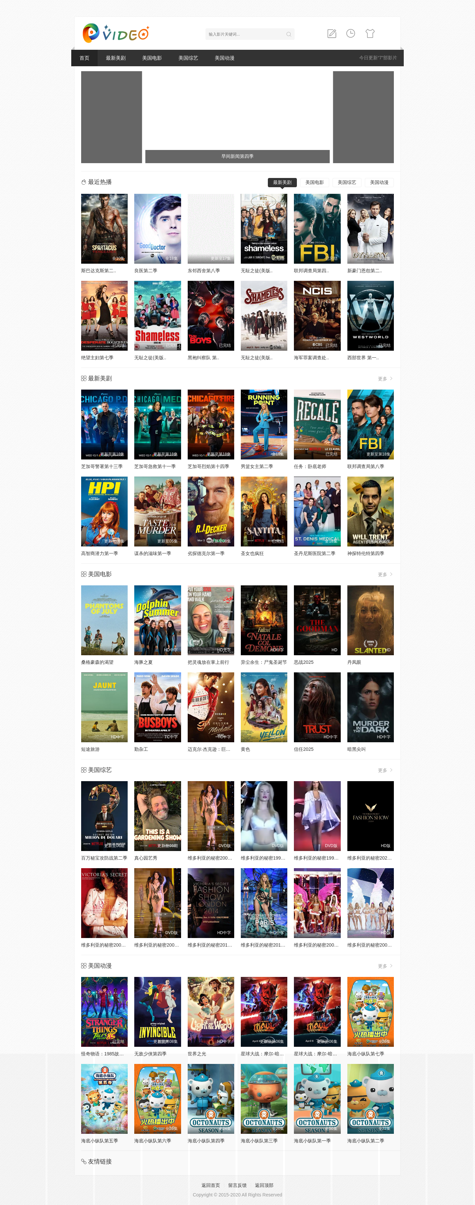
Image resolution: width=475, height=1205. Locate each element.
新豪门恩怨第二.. (364, 270)
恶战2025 (303, 662)
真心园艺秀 (145, 858)
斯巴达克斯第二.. (98, 270)
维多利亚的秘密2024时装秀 (375, 858)
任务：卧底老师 (310, 466)
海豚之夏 (143, 662)
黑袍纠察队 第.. (203, 357)
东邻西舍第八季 (204, 270)
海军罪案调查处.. (311, 357)
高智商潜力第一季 (99, 553)
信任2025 (303, 749)
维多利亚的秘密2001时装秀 (109, 945)
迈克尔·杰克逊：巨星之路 (214, 749)
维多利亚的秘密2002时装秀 (162, 945)
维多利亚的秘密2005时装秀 (322, 945)
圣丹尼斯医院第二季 (314, 553)
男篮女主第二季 (257, 466)
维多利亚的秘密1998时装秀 (269, 858)
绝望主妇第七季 (97, 357)
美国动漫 (225, 58)
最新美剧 (116, 58)
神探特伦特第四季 (365, 553)
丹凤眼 (354, 662)
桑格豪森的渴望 (97, 662)
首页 (84, 58)
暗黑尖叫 (356, 749)
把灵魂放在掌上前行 (208, 662)
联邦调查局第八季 (365, 466)
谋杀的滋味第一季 (152, 553)
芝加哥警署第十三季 (102, 466)
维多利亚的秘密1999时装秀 (322, 858)
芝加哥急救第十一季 (155, 466)
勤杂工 (141, 749)
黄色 (245, 749)
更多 (386, 378)
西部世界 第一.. (363, 357)
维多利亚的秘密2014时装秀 (216, 945)
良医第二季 (145, 270)
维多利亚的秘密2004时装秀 (375, 945)
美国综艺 (188, 58)
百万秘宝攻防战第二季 (104, 858)
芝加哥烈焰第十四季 (208, 466)
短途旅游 (90, 749)
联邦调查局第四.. (311, 270)
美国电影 (152, 58)
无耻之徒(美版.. (256, 270)
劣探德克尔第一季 (206, 553)
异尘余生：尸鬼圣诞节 (264, 662)
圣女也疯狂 (252, 553)
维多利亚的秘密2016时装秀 (269, 945)
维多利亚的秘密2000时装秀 (216, 858)
